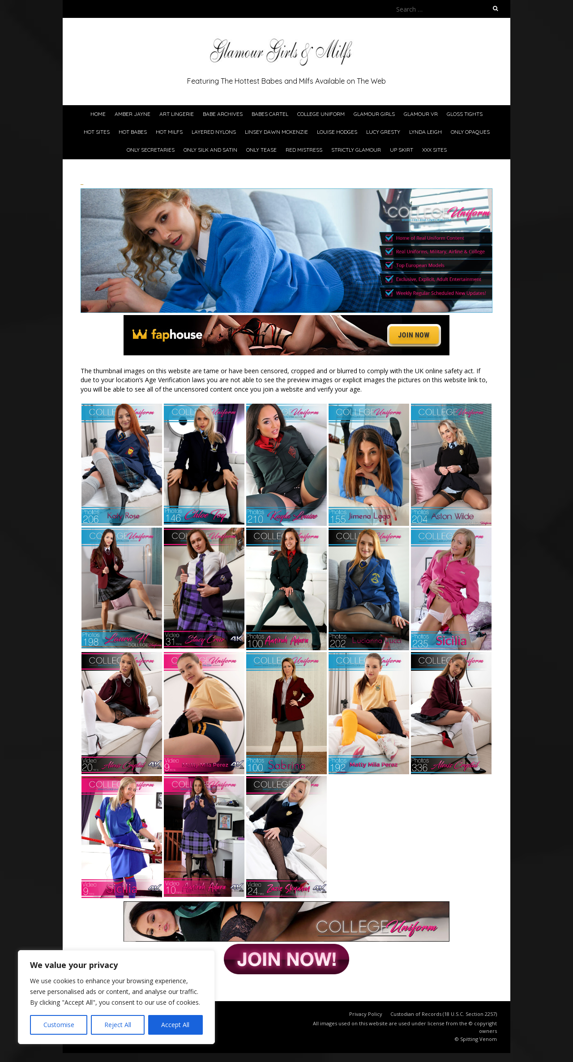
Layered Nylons (214, 131)
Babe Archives (223, 114)
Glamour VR (421, 114)
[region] (116, 997)
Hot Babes (133, 131)
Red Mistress (304, 149)
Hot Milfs (169, 131)
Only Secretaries (151, 149)
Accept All (175, 1024)
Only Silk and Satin (210, 149)
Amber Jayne (132, 114)
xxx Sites (434, 149)
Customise (58, 1024)
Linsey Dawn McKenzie (276, 131)
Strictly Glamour (356, 149)
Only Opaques (470, 131)
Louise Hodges (337, 131)
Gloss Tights (465, 114)
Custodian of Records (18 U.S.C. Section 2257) (443, 1014)
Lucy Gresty (383, 131)
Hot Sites (97, 131)
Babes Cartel (270, 114)
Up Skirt (401, 149)
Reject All (117, 1024)
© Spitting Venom (476, 1039)
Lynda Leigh (425, 131)
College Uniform (321, 114)
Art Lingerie (176, 114)
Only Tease (261, 149)
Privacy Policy (365, 1014)
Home (98, 114)
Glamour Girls (374, 114)
